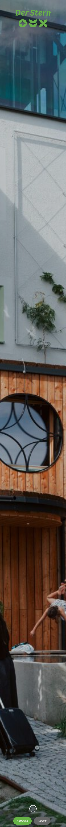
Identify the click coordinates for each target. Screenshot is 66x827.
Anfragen (22, 820)
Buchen (42, 820)
